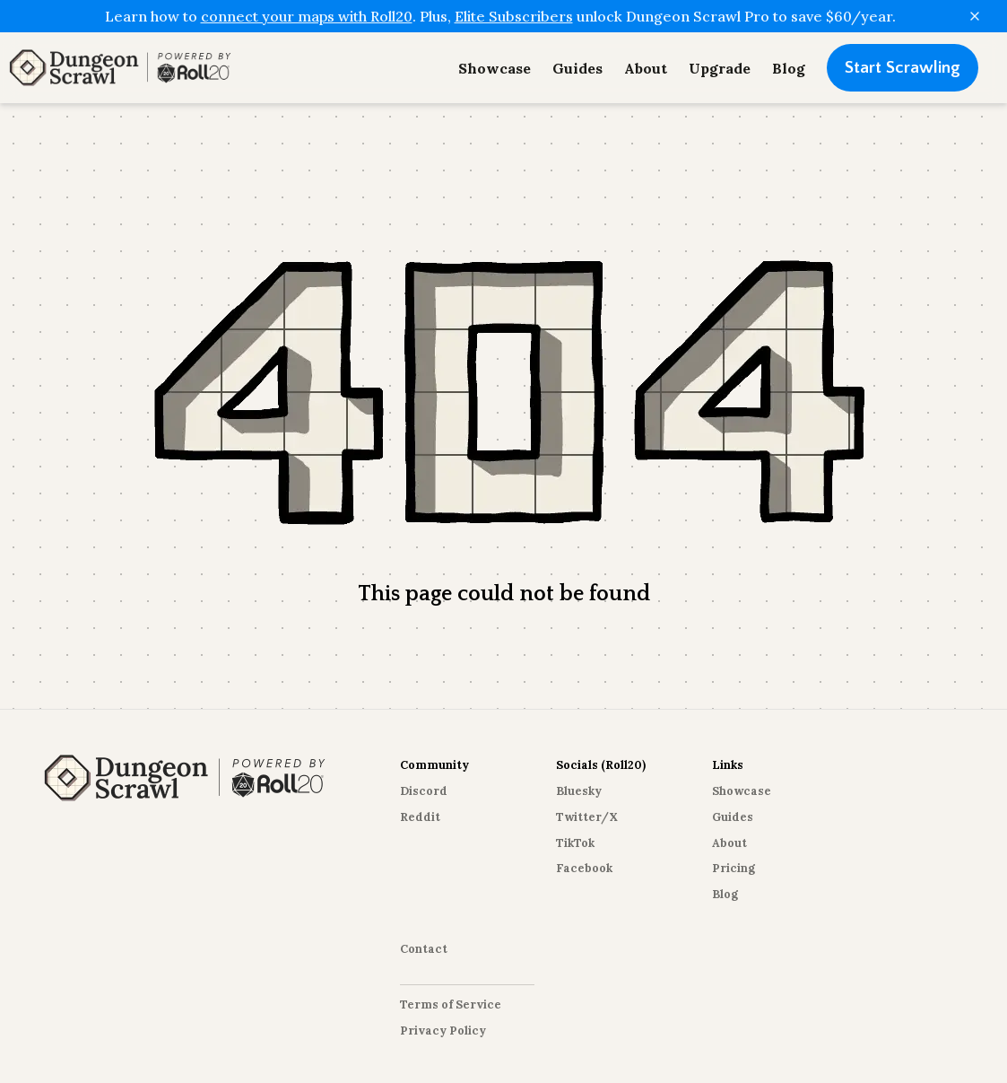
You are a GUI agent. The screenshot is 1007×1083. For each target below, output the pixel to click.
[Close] (974, 16)
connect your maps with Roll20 (306, 16)
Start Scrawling (902, 67)
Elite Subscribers (514, 16)
